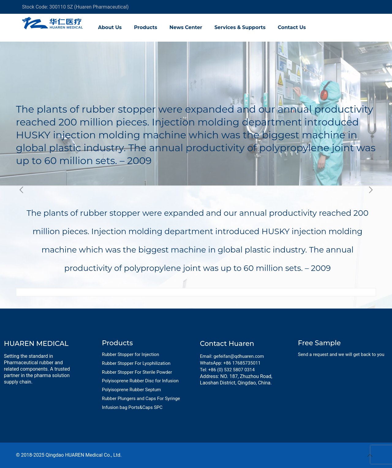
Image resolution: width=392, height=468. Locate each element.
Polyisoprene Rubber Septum (131, 389)
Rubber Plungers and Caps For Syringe (141, 398)
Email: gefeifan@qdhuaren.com (232, 356)
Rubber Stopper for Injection (130, 354)
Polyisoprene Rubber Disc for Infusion (140, 381)
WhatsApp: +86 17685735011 (230, 363)
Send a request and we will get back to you (341, 354)
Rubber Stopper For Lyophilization (136, 363)
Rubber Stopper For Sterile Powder (137, 372)
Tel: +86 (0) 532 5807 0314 (227, 370)
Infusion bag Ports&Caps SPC (132, 407)
